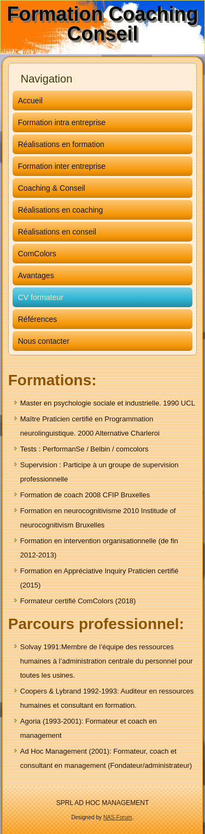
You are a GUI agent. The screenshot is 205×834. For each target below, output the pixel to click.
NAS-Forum (117, 817)
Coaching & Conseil (51, 188)
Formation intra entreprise (62, 122)
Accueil (30, 100)
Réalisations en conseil (57, 231)
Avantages (36, 275)
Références (37, 319)
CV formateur (40, 297)
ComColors (37, 253)
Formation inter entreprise (62, 166)
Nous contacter (43, 341)
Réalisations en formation (61, 144)
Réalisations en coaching (60, 209)
